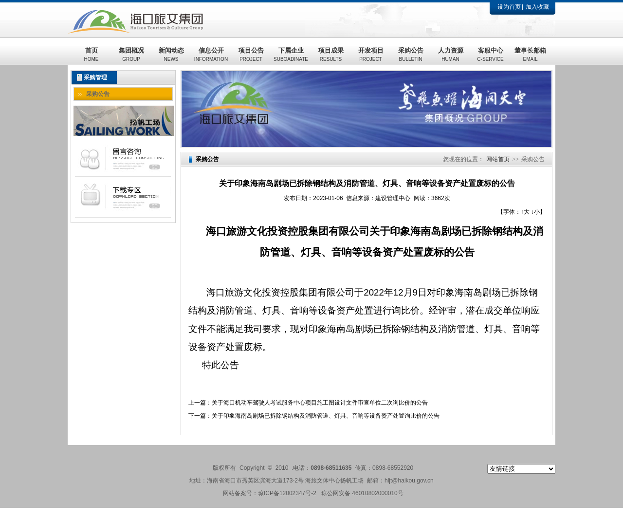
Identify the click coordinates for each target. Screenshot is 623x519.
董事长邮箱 (530, 54)
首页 (91, 54)
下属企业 (291, 54)
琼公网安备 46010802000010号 (362, 493)
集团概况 (131, 54)
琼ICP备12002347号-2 (287, 493)
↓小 (535, 211)
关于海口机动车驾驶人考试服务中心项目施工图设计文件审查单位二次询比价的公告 (320, 402)
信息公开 (211, 54)
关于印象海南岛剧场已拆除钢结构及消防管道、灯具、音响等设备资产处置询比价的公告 (326, 415)
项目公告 (251, 54)
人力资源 (450, 54)
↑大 (525, 211)
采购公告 (410, 54)
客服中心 (490, 54)
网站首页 (498, 159)
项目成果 (331, 54)
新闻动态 (171, 54)
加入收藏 (537, 6)
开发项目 (371, 54)
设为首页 (509, 6)
